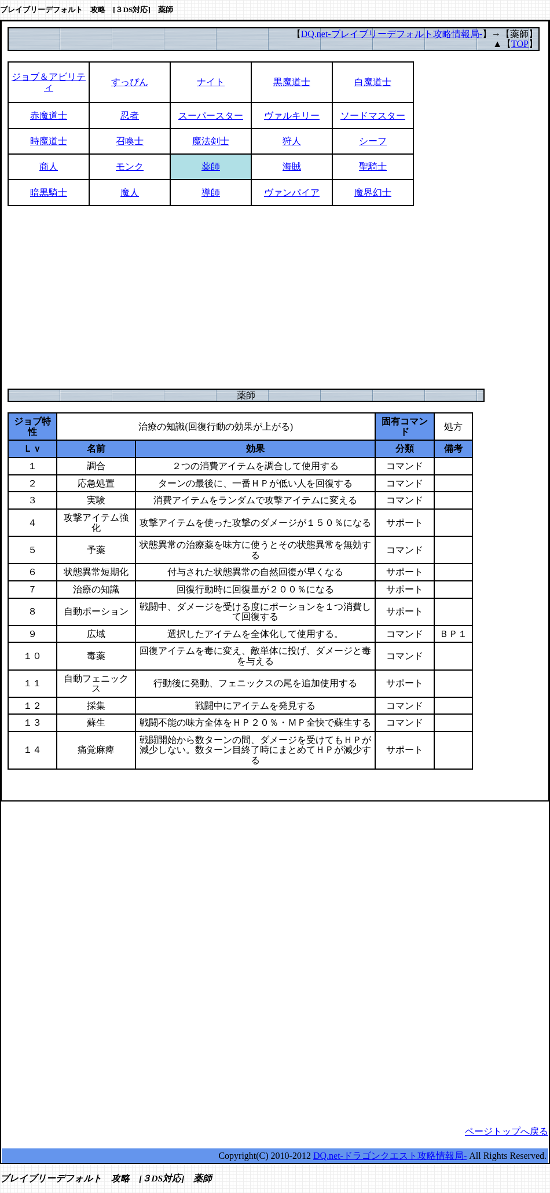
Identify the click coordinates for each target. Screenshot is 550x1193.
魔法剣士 (210, 141)
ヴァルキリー (292, 115)
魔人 (129, 192)
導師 (210, 192)
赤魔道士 (48, 115)
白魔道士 (372, 82)
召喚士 (130, 141)
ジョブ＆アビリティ (49, 82)
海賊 (292, 166)
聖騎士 (373, 166)
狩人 (292, 141)
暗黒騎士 (48, 192)
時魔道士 (48, 141)
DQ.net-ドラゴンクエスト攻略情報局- (390, 1156)
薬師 (210, 166)
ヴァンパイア (292, 192)
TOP (520, 44)
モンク (130, 166)
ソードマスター (372, 115)
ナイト (211, 82)
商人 (48, 166)
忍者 (129, 115)
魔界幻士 (372, 192)
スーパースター (210, 115)
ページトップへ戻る (506, 1131)
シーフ (373, 141)
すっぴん (129, 82)
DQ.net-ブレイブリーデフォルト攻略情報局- (391, 34)
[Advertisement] (275, 297)
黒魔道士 (291, 82)
